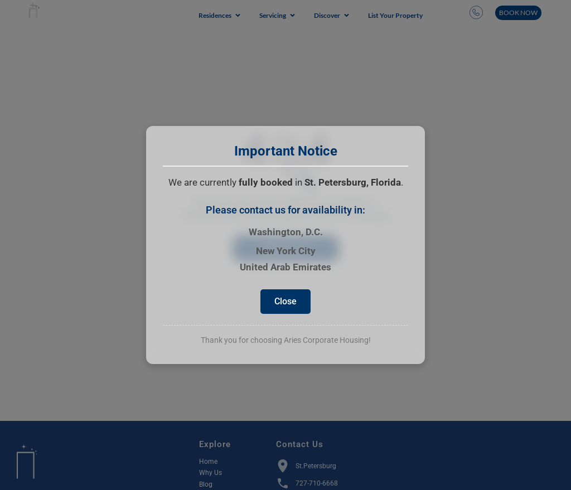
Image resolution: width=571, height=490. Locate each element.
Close (285, 301)
